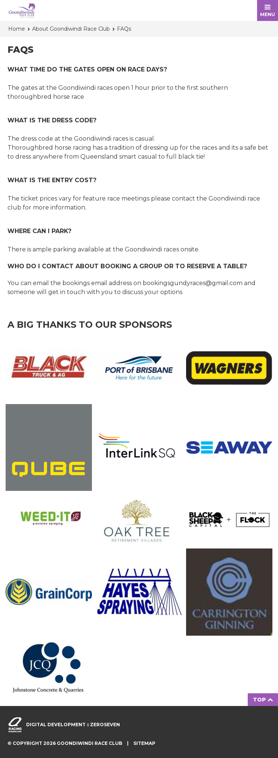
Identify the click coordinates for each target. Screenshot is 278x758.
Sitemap (144, 743)
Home (16, 28)
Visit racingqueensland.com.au (14, 724)
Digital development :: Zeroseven (73, 724)
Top (263, 699)
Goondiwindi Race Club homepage (22, 10)
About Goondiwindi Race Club (71, 28)
